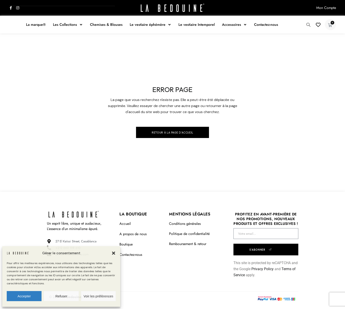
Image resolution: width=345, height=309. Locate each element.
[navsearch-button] (308, 24)
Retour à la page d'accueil (172, 132)
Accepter (24, 296)
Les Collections (68, 24)
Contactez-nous (266, 24)
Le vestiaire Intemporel (196, 24)
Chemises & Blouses (106, 24)
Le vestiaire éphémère (150, 24)
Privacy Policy (262, 269)
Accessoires (234, 24)
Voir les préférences (98, 296)
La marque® (36, 24)
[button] (113, 253)
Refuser (61, 296)
